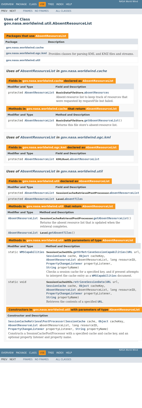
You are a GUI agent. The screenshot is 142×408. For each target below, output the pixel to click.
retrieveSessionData (88, 281)
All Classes (63, 11)
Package (21, 4)
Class (33, 4)
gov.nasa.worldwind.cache (25, 47)
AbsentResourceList (50, 35)
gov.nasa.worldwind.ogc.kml (26, 53)
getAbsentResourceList (101, 120)
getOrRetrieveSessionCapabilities (99, 252)
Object (84, 255)
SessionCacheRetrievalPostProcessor (36, 321)
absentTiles (74, 198)
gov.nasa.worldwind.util (23, 60)
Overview (7, 4)
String (51, 267)
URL (129, 252)
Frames (28, 11)
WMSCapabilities (32, 252)
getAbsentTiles (60, 232)
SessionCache (56, 255)
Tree (51, 4)
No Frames (42, 11)
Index (60, 4)
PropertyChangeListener (64, 263)
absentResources (96, 92)
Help (69, 4)
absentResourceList (84, 159)
